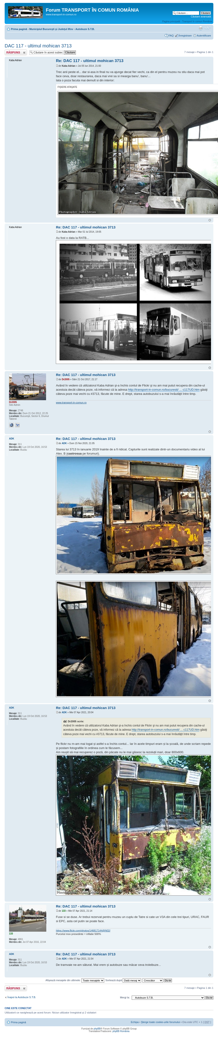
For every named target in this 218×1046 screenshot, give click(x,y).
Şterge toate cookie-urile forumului (160, 1022)
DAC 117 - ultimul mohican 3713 (38, 45)
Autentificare (204, 35)
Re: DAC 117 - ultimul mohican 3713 (89, 61)
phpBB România (120, 1031)
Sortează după (123, 980)
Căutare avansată (201, 16)
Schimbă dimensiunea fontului (207, 28)
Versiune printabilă (200, 28)
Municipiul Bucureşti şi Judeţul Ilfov (51, 29)
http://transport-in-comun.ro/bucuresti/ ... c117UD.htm (164, 389)
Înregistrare (185, 35)
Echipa (135, 1022)
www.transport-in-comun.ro (71, 402)
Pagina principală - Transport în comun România (187, 21)
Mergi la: (125, 997)
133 (64, 911)
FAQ (171, 35)
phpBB (97, 1028)
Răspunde (16, 52)
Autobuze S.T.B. (85, 29)
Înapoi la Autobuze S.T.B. (21, 997)
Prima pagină (19, 29)
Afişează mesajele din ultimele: (75, 980)
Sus (209, 220)
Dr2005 (65, 379)
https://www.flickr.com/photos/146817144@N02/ (83, 930)
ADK (64, 443)
